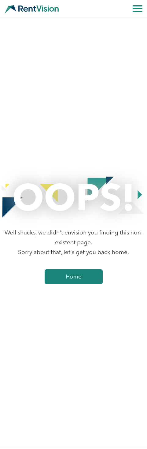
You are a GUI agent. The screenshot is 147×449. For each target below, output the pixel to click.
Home (74, 276)
